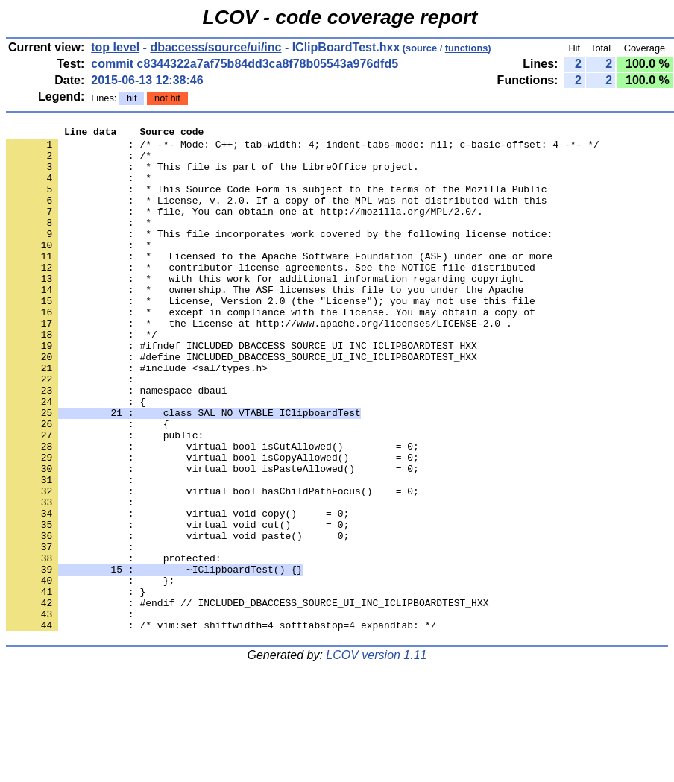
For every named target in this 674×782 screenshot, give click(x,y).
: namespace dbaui (116, 443)
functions (466, 48)
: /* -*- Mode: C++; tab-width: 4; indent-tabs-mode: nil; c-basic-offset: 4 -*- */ (302, 148)
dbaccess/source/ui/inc (215, 47)
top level (115, 47)
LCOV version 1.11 (376, 755)
